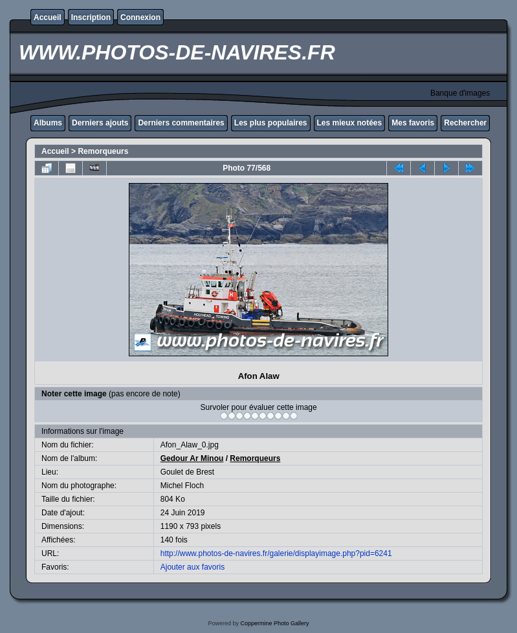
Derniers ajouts (100, 122)
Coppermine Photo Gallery (274, 623)
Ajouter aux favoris (192, 567)
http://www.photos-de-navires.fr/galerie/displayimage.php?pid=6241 (276, 553)
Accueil (47, 17)
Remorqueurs (103, 151)
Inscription (91, 17)
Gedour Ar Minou (192, 458)
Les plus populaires (270, 122)
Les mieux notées (349, 122)
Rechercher (465, 122)
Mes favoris (412, 122)
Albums (48, 122)
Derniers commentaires (181, 122)
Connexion (140, 17)
